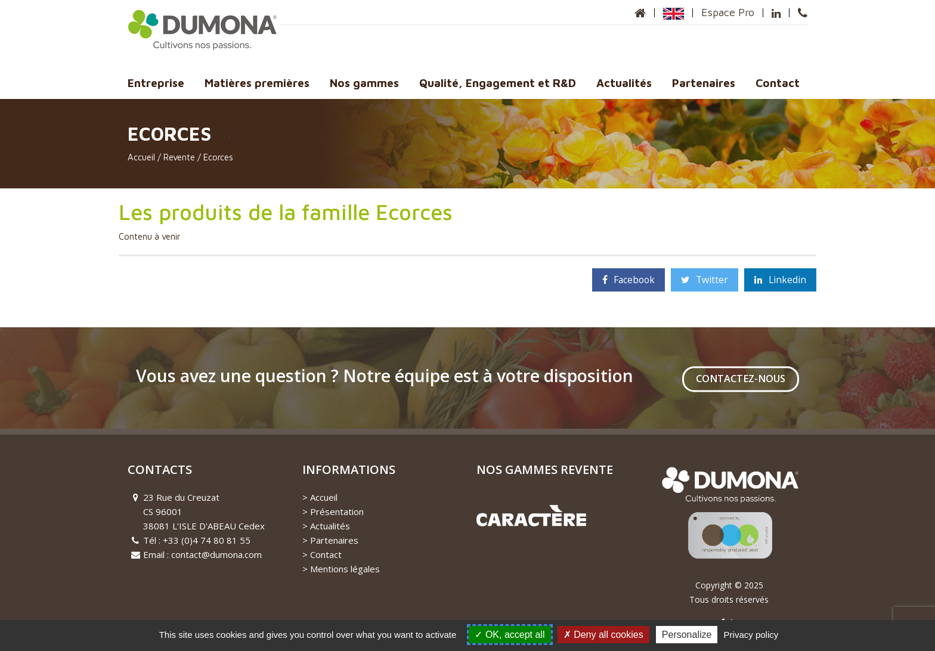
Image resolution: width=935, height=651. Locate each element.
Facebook (628, 279)
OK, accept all (509, 635)
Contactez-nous (740, 378)
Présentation (337, 511)
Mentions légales (345, 569)
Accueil (141, 157)
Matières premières (257, 82)
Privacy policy (751, 635)
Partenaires (703, 82)
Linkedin (780, 279)
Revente (179, 157)
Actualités (624, 82)
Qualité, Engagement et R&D (497, 82)
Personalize (687, 635)
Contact (778, 82)
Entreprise (156, 82)
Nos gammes (364, 82)
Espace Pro (727, 12)
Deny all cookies (603, 635)
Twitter (704, 279)
